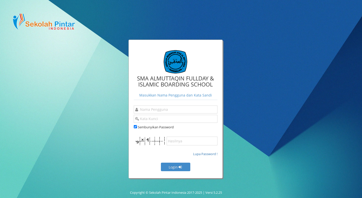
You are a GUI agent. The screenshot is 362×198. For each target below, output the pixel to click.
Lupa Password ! (205, 154)
